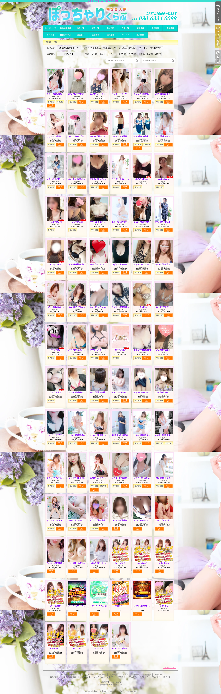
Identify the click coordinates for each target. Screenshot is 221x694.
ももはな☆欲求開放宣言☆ (166, 350)
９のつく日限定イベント (143, 606)
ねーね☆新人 (120, 350)
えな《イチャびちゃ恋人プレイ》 (147, 392)
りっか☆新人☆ (55, 222)
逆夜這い (80, 35)
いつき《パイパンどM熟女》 (102, 350)
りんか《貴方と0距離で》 (144, 435)
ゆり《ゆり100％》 (120, 435)
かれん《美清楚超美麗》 (122, 520)
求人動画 (110, 35)
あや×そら (164, 606)
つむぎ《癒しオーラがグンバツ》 (104, 563)
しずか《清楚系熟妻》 (77, 435)
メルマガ (50, 35)
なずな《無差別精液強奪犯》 (124, 307)
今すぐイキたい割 (98, 606)
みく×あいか (120, 563)
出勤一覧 (80, 28)
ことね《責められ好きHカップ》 (104, 179)
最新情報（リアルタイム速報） (170, 28)
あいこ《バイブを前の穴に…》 (81, 136)
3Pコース (125, 35)
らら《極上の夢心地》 (77, 563)
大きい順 (132, 54)
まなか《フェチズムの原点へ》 (103, 478)
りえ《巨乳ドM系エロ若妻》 (102, 392)
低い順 (94, 54)
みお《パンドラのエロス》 (101, 264)
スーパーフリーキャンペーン (80, 606)
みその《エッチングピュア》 (80, 520)
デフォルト (69, 54)
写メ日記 (110, 28)
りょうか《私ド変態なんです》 (81, 478)
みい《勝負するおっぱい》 (166, 94)
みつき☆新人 (55, 264)
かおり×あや (77, 648)
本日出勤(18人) (109, 48)
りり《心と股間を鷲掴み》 (101, 222)
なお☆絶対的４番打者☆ (78, 264)
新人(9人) (122, 48)
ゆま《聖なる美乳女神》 (143, 136)
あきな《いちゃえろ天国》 (58, 478)
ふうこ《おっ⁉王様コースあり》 (169, 520)
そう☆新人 (142, 307)
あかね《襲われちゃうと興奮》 (103, 136)
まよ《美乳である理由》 (165, 136)
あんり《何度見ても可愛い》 (167, 264)
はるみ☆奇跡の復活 (142, 350)
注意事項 (95, 35)
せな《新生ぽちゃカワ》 (78, 307)
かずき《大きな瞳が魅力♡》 (124, 264)
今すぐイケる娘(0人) (92, 48)
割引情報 (140, 28)
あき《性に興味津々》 (121, 222)
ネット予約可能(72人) (153, 48)
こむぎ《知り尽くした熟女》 (124, 179)
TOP (50, 28)
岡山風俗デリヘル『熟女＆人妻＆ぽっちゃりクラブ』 (110, 13)
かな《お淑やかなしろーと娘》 (81, 94)
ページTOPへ (170, 668)
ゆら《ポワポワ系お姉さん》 (167, 222)
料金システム (65, 35)
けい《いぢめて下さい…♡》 (59, 435)
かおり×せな (55, 648)
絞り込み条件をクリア (68, 48)
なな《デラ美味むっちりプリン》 (61, 136)
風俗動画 (155, 28)
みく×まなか (55, 606)
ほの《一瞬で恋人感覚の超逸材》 (147, 478)
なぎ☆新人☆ (164, 179)
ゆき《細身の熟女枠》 (56, 179)
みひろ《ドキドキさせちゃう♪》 (125, 94)
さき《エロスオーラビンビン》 (146, 264)
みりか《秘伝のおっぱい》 (144, 222)
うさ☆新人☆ (55, 392)
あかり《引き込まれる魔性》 (124, 648)
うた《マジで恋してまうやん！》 (169, 307)
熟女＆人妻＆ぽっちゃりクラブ (107, 691)
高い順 (102, 54)
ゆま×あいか (142, 563)
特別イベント (120, 606)
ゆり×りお (98, 648)
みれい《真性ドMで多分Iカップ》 (147, 520)
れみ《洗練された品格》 (57, 307)
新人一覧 (95, 28)
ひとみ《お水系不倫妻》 (122, 136)
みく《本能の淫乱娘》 (56, 94)
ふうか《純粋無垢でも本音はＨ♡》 (127, 478)
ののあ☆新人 (55, 350)
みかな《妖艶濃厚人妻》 (57, 563)
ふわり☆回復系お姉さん (78, 179)
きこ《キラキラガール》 (57, 520)
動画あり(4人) (135, 48)
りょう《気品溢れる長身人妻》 (81, 392)
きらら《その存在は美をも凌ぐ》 (147, 94)
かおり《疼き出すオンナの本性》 (169, 435)
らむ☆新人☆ (77, 222)
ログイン (167, 677)
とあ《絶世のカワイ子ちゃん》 (168, 392)
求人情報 (140, 35)
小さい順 (122, 54)
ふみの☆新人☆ (142, 179)
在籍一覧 (125, 28)
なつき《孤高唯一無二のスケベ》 (104, 435)
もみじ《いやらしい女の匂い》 (125, 392)
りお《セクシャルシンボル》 (167, 478)
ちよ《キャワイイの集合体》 (102, 307)
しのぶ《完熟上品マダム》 (101, 520)
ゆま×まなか (164, 563)
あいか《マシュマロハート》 (102, 94)
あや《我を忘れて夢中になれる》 (82, 350)
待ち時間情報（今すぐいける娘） (65, 28)
